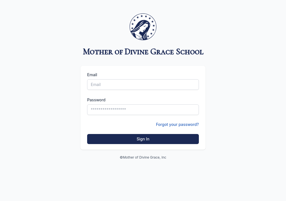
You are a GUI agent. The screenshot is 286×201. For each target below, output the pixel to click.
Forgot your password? (177, 124)
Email (92, 74)
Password (96, 99)
